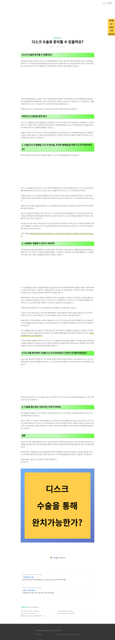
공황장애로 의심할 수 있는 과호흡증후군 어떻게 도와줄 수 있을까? (32, 616)
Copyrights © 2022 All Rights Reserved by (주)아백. (67, 634)
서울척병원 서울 (28, 577)
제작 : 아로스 (39, 634)
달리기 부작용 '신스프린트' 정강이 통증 (29, 611)
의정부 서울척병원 (29, 590)
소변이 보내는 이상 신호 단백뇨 (28, 613)
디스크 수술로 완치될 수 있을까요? (57, 42)
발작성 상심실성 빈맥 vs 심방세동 (65, 613)
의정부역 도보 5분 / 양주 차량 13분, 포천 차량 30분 (38, 593)
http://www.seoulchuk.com (31, 574)
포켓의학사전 (57, 38)
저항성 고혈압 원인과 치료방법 (65, 611)
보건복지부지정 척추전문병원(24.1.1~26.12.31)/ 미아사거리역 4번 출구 (44, 580)
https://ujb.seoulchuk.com (30, 587)
